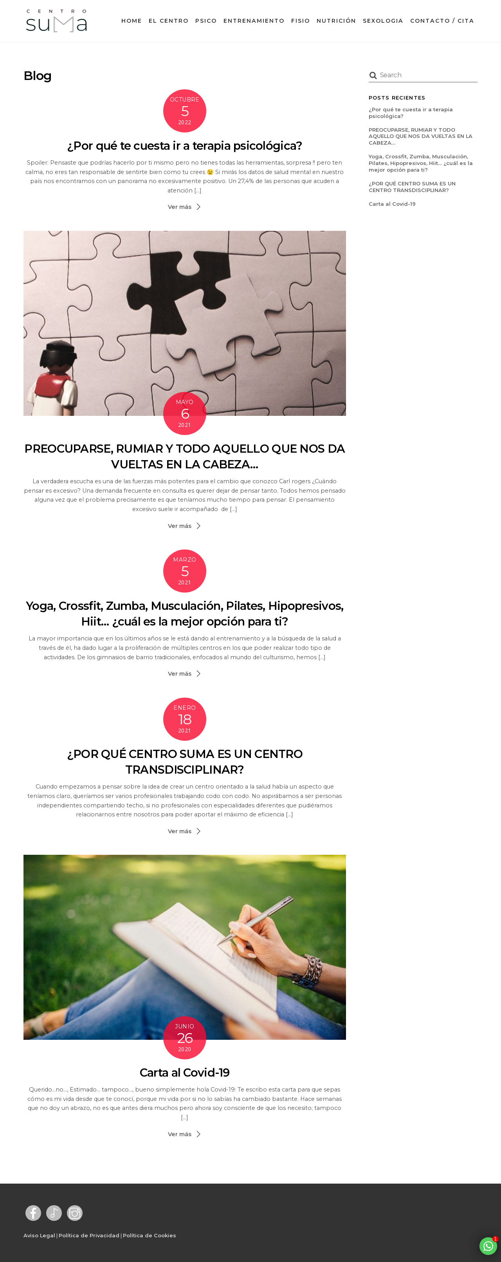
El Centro (169, 20)
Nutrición (336, 20)
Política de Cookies (149, 1235)
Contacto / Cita (442, 20)
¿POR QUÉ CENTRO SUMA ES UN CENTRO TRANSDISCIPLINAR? (412, 186)
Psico (206, 20)
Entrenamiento (254, 20)
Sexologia (383, 20)
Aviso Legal (39, 1235)
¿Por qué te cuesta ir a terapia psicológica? (184, 145)
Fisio (300, 20)
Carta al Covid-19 (185, 1072)
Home (131, 20)
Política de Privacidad (89, 1235)
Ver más (179, 206)
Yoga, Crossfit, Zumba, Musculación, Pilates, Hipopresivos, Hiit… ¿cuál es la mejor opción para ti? (421, 163)
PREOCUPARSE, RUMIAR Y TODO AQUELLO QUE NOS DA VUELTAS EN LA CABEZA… (420, 136)
